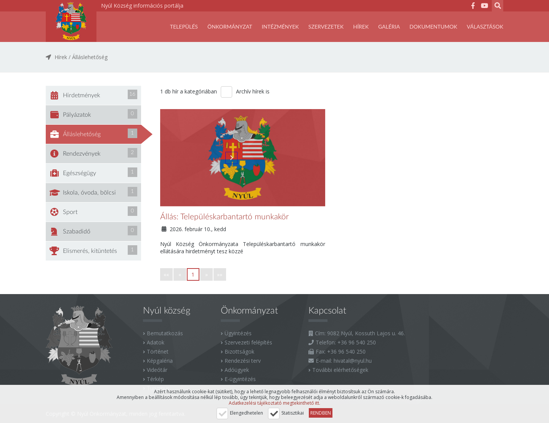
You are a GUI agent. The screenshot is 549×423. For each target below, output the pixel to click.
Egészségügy (93, 172)
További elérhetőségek (340, 369)
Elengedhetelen (246, 413)
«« (166, 274)
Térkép (155, 379)
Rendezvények (93, 153)
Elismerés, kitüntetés (93, 250)
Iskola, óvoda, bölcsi (93, 192)
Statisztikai (292, 413)
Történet (158, 351)
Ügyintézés (238, 333)
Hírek (361, 26)
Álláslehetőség (90, 57)
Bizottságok (239, 351)
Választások (485, 26)
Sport (93, 211)
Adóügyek (237, 369)
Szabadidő (93, 231)
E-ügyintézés (240, 379)
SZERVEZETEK (326, 26)
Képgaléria (160, 360)
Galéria (389, 26)
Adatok (155, 342)
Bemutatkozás (165, 333)
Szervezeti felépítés (248, 342)
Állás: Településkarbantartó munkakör (224, 217)
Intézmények (280, 26)
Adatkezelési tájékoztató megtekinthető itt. (274, 403)
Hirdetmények (93, 95)
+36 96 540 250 (356, 342)
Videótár (157, 369)
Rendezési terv (243, 360)
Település (184, 26)
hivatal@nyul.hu (353, 360)
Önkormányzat (229, 26)
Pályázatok (93, 114)
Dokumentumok (433, 26)
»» (219, 274)
